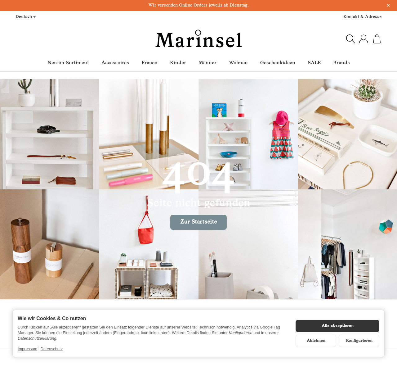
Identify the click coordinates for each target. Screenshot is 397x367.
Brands (341, 63)
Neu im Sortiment (68, 63)
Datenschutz (52, 349)
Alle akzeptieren (338, 326)
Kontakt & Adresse (362, 17)
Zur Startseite (198, 222)
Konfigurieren (359, 341)
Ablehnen (316, 341)
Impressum (27, 349)
